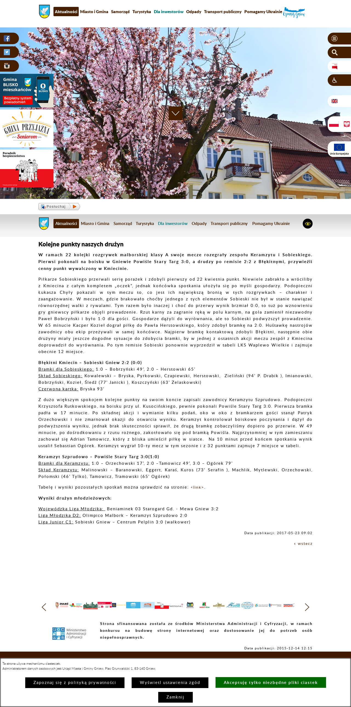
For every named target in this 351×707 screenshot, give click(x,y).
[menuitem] (168, 11)
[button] (339, 38)
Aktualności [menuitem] (66, 12)
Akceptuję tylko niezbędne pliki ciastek (271, 682)
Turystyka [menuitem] (141, 12)
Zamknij (175, 697)
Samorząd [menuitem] (120, 12)
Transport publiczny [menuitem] (223, 12)
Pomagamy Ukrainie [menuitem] (263, 12)
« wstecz (303, 544)
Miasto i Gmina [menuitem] (94, 12)
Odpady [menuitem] (193, 12)
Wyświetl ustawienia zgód (170, 683)
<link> (198, 487)
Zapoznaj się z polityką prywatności (74, 683)
